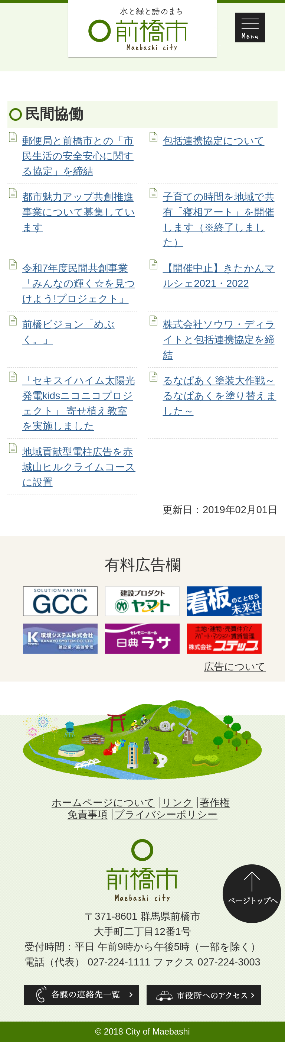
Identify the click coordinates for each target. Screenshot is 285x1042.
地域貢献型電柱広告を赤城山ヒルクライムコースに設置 (78, 467)
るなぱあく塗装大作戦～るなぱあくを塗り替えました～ (219, 396)
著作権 (215, 802)
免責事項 (88, 814)
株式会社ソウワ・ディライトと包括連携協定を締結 (219, 339)
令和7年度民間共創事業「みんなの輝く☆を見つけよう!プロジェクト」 (78, 283)
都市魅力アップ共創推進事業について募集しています (78, 212)
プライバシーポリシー (165, 814)
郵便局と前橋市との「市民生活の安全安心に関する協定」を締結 (78, 156)
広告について (235, 666)
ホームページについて (103, 802)
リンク (177, 802)
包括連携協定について (214, 140)
